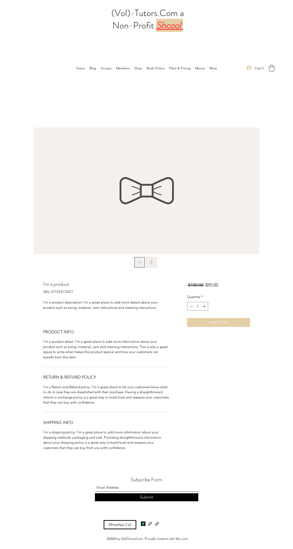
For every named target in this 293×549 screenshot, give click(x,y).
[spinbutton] (198, 306)
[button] (272, 68)
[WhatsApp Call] (120, 524)
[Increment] (205, 306)
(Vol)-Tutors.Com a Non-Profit (147, 19)
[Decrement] (191, 306)
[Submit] (146, 497)
